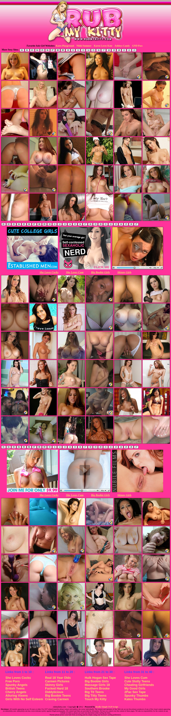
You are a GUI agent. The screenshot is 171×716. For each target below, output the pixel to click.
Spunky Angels (16, 685)
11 (73, 50)
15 (93, 50)
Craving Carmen (57, 699)
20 (119, 50)
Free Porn (12, 681)
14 (88, 50)
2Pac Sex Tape (135, 692)
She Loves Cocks (49, 272)
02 (27, 50)
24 (121, 224)
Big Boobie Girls (100, 272)
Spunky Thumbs (136, 695)
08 (58, 50)
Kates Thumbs (134, 699)
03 (32, 50)
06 (47, 50)
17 (104, 50)
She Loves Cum (74, 272)
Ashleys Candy (122, 46)
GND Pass (137, 46)
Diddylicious (54, 692)
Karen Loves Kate (103, 46)
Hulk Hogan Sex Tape (100, 677)
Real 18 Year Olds (58, 677)
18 (109, 50)
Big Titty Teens (95, 695)
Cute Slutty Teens (137, 681)
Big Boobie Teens (58, 695)
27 (136, 224)
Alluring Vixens (16, 695)
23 (134, 50)
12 (78, 50)
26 (131, 224)
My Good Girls (134, 688)
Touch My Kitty (96, 699)
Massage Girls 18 (97, 685)
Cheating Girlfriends (139, 685)
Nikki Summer (83, 46)
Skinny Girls (124, 272)
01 (22, 50)
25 (126, 224)
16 (98, 50)
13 (83, 50)
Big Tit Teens (94, 692)
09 (63, 50)
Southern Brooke (97, 688)
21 (124, 50)
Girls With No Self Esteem (24, 699)
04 (37, 50)
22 (129, 50)
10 (68, 50)
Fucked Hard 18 (56, 688)
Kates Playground (65, 46)
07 (53, 50)
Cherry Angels (15, 692)
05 (42, 50)
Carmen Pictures (57, 681)
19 (114, 50)
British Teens (15, 688)
